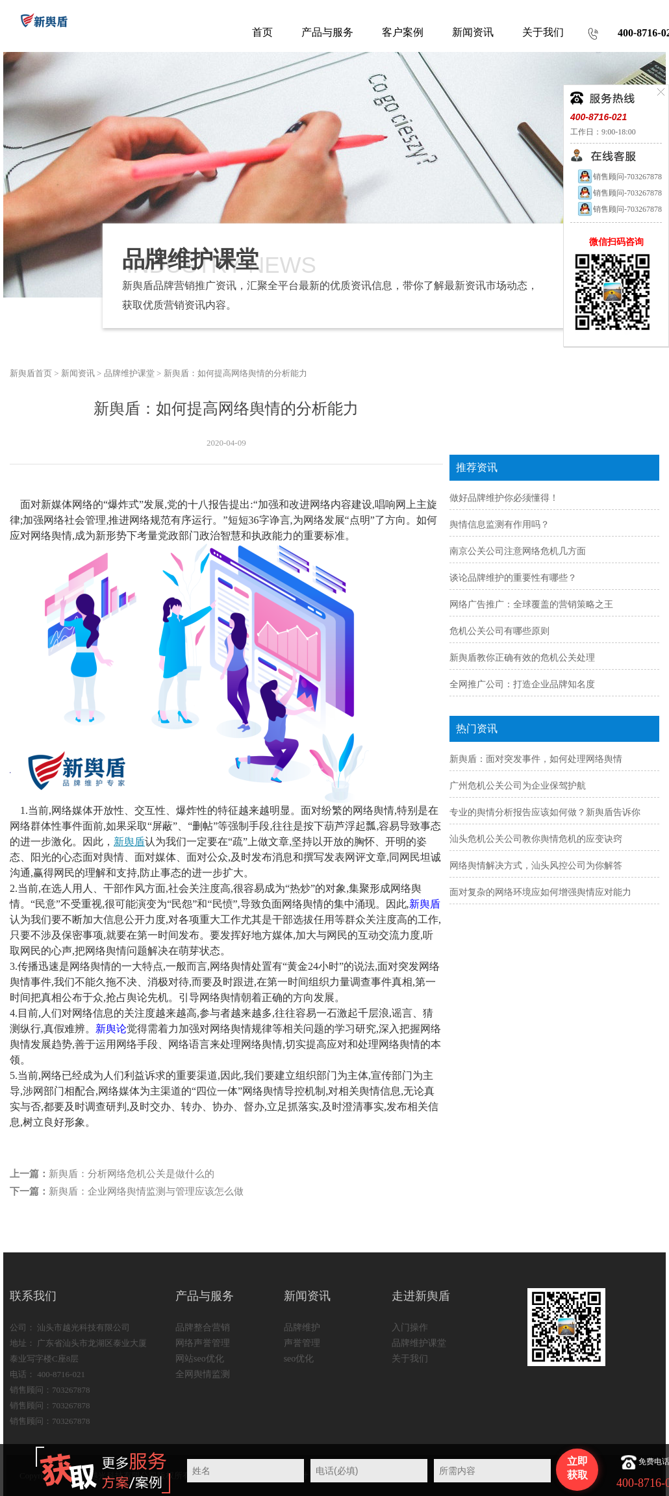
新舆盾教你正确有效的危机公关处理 (522, 658)
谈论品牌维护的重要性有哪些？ (513, 578)
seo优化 (299, 1358)
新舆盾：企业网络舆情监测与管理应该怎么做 (146, 1191)
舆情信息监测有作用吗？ (499, 524)
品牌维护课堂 (129, 373)
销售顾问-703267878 (619, 176)
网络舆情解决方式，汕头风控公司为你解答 (535, 865)
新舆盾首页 (31, 373)
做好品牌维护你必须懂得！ (504, 498)
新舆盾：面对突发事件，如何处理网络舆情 (535, 759)
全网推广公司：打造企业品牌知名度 (522, 684)
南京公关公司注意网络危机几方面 (517, 551)
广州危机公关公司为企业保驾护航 (517, 786)
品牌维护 (302, 1327)
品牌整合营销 (202, 1327)
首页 (262, 32)
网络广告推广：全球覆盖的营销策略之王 (531, 604)
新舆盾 (129, 841)
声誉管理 (302, 1343)
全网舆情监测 (202, 1374)
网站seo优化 (199, 1358)
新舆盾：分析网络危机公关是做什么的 (131, 1174)
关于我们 (410, 1358)
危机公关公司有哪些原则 (499, 631)
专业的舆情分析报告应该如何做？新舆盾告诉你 (544, 812)
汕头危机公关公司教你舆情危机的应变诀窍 (535, 839)
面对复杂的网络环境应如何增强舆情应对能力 (540, 892)
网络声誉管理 (202, 1343)
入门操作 (410, 1327)
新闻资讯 (78, 373)
